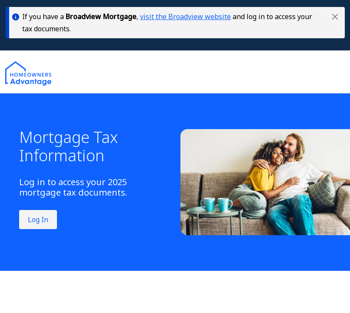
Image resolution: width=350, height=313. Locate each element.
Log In (38, 219)
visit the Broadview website (185, 16)
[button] (335, 17)
